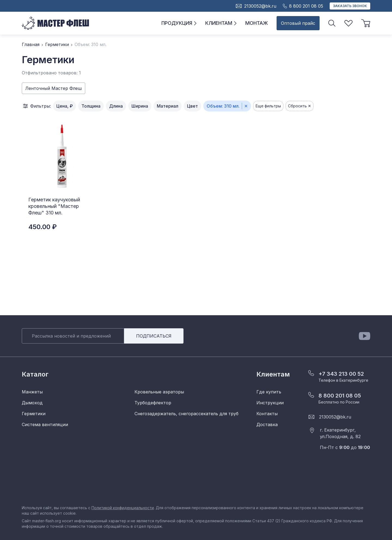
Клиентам (221, 23)
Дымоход (32, 402)
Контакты (267, 413)
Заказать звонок (350, 6)
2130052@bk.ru (335, 417)
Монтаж (256, 23)
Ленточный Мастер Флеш (53, 88)
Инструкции (270, 402)
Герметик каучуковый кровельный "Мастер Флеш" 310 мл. (54, 206)
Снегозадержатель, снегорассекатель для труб (186, 413)
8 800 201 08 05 (339, 395)
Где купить (268, 392)
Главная (30, 44)
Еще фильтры (268, 106)
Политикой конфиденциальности (122, 507)
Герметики (57, 44)
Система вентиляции (45, 424)
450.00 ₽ (42, 227)
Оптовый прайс (298, 23)
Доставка (267, 424)
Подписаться (153, 336)
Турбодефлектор (152, 402)
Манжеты (32, 392)
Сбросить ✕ (299, 106)
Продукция (179, 23)
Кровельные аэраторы (159, 392)
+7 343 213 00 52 (341, 374)
